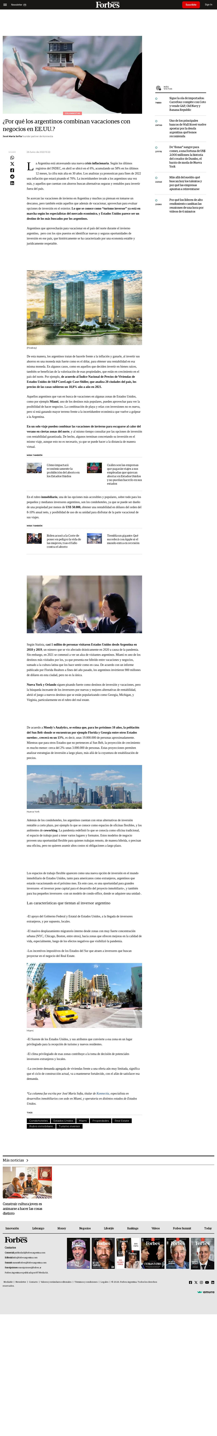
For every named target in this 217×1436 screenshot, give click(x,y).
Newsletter (20, 1282)
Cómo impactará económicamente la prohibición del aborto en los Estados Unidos (63, 471)
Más (185, 88)
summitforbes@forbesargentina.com (29, 1263)
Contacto (33, 1282)
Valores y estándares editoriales (56, 1282)
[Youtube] (207, 1282)
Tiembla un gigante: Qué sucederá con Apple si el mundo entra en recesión (123, 539)
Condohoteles (38, 1120)
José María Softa (12, 136)
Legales (104, 1282)
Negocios (85, 1228)
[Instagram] (201, 1282)
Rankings (132, 1228)
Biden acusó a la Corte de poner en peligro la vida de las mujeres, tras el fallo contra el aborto (64, 541)
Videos (156, 1228)
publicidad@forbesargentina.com (30, 1253)
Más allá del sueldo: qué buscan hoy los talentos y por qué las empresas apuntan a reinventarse (185, 183)
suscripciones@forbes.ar (29, 1268)
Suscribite (191, 4)
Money (61, 1228)
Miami (83, 1120)
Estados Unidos (63, 1120)
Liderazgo (38, 1228)
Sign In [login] (208, 4)
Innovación (12, 1228)
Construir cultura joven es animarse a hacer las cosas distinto (22, 1208)
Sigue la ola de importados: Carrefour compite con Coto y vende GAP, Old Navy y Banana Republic (187, 104)
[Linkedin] (212, 1282)
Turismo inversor (69, 1126)
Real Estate (122, 1120)
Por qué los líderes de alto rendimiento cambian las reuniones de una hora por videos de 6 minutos (186, 206)
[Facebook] (190, 1282)
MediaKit (8, 1282)
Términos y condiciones (86, 1282)
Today (208, 1228)
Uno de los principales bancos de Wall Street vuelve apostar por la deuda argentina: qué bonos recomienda (187, 128)
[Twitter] (196, 1282)
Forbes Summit (182, 1228)
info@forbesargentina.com (25, 1258)
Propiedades (100, 1120)
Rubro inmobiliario (41, 1126)
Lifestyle (109, 1228)
